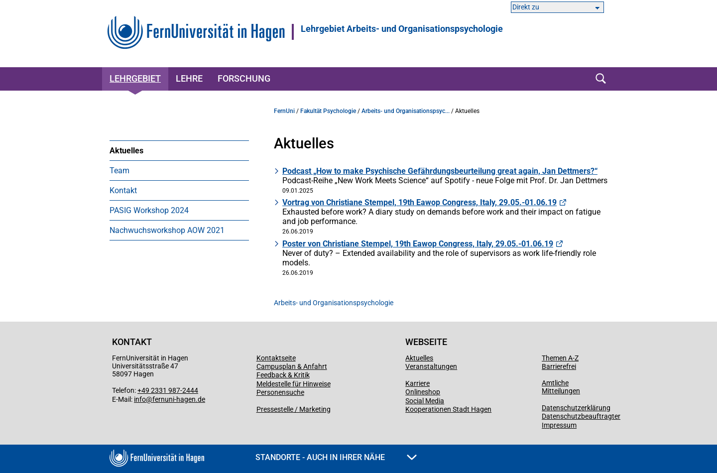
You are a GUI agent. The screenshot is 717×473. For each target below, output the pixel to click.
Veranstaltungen (431, 366)
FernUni (284, 111)
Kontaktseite (276, 358)
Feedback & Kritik (283, 375)
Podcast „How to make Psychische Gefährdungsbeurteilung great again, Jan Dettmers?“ (440, 171)
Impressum (559, 425)
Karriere (417, 383)
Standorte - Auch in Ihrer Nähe (336, 457)
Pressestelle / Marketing (293, 409)
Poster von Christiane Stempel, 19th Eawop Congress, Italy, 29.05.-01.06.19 (417, 243)
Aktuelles (126, 150)
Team (119, 170)
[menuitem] (179, 150)
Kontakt (123, 190)
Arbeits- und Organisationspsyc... (405, 111)
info (140, 399)
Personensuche (280, 392)
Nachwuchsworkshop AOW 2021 (167, 230)
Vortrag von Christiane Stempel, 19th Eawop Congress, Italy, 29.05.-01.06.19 (419, 202)
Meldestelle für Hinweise (293, 384)
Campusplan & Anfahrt (291, 366)
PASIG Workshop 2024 (149, 210)
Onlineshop (422, 392)
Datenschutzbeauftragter (581, 416)
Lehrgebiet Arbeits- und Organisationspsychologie (402, 29)
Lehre (189, 78)
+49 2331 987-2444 (167, 390)
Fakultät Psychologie (328, 111)
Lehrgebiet (135, 78)
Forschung (244, 78)
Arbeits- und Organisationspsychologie (333, 303)
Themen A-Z (560, 358)
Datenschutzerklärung (576, 408)
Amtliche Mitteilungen (561, 387)
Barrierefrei (559, 366)
